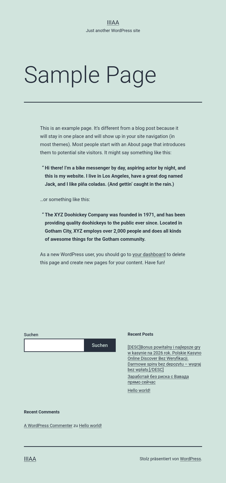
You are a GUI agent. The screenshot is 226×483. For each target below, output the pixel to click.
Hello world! (139, 390)
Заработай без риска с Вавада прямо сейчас (158, 379)
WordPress (190, 458)
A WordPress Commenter (48, 425)
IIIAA (113, 22)
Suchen (31, 334)
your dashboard (148, 254)
